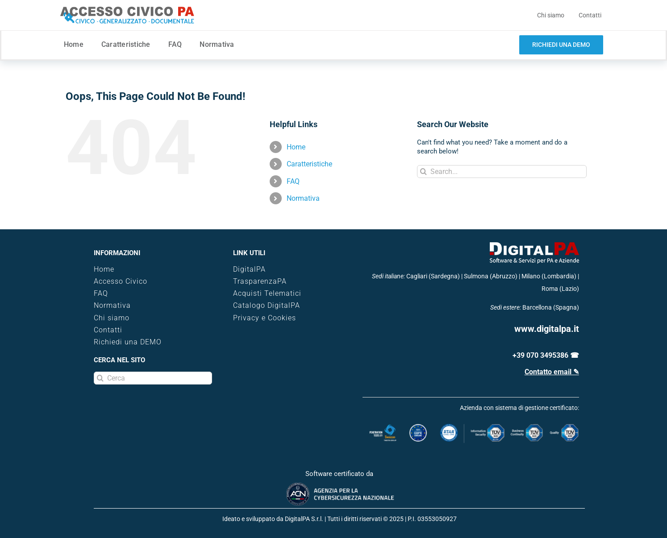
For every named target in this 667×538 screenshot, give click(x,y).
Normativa (303, 198)
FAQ (293, 181)
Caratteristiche (309, 164)
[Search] (423, 171)
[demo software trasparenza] (561, 44)
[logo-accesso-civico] (127, 10)
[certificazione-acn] (339, 485)
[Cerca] (153, 378)
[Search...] (502, 171)
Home (296, 147)
